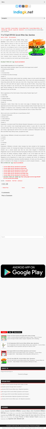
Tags (10, 332)
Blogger (26, 374)
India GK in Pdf (38, 415)
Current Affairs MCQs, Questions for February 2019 (16, 170)
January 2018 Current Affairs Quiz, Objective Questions (15, 389)
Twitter (14, 180)
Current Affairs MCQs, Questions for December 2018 (16, 173)
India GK (10, 30)
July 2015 (6, 416)
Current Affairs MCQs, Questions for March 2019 (15, 168)
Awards (7, 411)
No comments (12, 37)
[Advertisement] (20, 23)
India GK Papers (20, 415)
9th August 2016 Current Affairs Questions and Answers (21, 351)
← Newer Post (4, 187)
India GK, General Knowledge (22, 425)
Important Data (4, 415)
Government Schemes (31, 413)
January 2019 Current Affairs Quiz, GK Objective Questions (16, 398)
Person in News (24, 416)
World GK (21, 30)
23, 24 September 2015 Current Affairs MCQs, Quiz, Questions (23, 343)
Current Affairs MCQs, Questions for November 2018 (16, 175)
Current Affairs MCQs (34, 28)
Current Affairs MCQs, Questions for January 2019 (15, 171)
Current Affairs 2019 (23, 28)
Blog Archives (17, 332)
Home (2, 28)
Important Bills (41, 413)
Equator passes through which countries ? (12, 386)
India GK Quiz (29, 415)
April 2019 (7, 28)
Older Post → (41, 187)
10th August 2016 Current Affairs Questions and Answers (15, 394)
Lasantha (22, 427)
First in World (16, 413)
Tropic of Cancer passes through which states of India (21, 335)
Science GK (42, 416)
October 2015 (12, 416)
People (17, 416)
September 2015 (4, 418)
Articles (2, 411)
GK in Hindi (21, 413)
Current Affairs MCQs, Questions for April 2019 (15, 166)
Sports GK (15, 30)
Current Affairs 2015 (27, 411)
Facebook (8, 180)
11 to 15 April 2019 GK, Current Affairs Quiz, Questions (18, 35)
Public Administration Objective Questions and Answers (15, 396)
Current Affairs (14, 28)
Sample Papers (34, 416)
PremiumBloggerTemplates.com (31, 427)
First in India (9, 413)
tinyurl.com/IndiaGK (18, 162)
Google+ (20, 180)
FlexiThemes (9, 427)
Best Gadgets (41, 427)
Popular (4, 332)
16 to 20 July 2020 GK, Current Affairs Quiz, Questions (21, 358)
